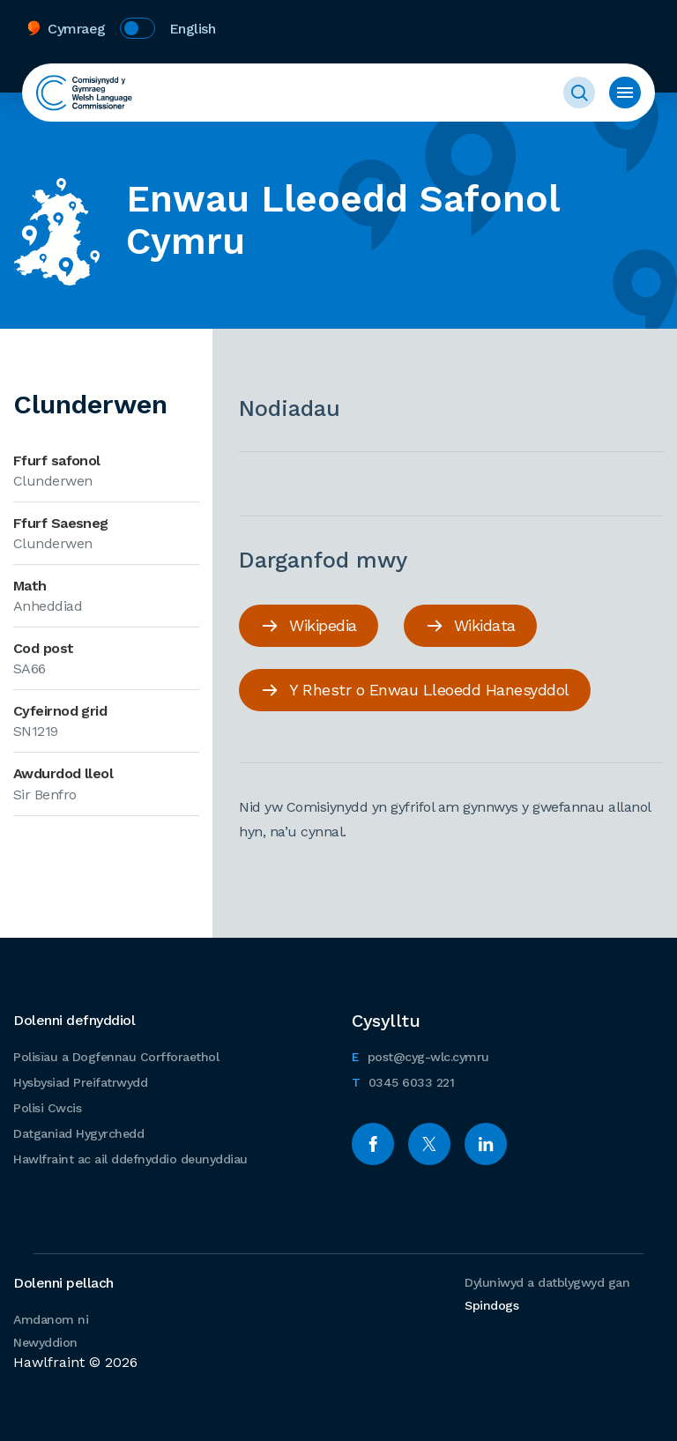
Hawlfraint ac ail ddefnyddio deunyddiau (130, 1159)
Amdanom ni (50, 1319)
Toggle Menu (625, 92)
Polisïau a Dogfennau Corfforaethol (116, 1057)
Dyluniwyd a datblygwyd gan (547, 1293)
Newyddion (45, 1342)
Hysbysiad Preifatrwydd (80, 1082)
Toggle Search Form (579, 92)
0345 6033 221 (403, 1080)
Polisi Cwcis (47, 1108)
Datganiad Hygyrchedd (78, 1133)
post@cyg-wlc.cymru (420, 1054)
